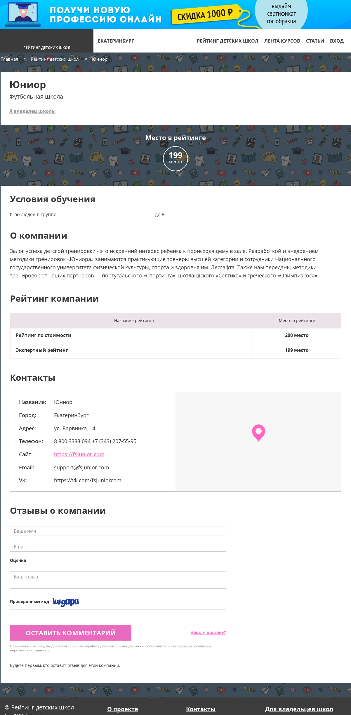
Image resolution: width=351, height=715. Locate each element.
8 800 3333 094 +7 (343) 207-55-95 (95, 441)
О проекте (122, 709)
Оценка (18, 560)
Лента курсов (282, 41)
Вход (337, 41)
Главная (9, 59)
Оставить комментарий (71, 632)
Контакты (201, 709)
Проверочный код (29, 601)
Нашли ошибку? (208, 632)
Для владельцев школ (299, 709)
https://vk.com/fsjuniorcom (87, 480)
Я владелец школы (32, 111)
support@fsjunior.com (81, 467)
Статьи (315, 41)
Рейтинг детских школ (227, 41)
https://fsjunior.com (79, 454)
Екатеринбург (119, 41)
